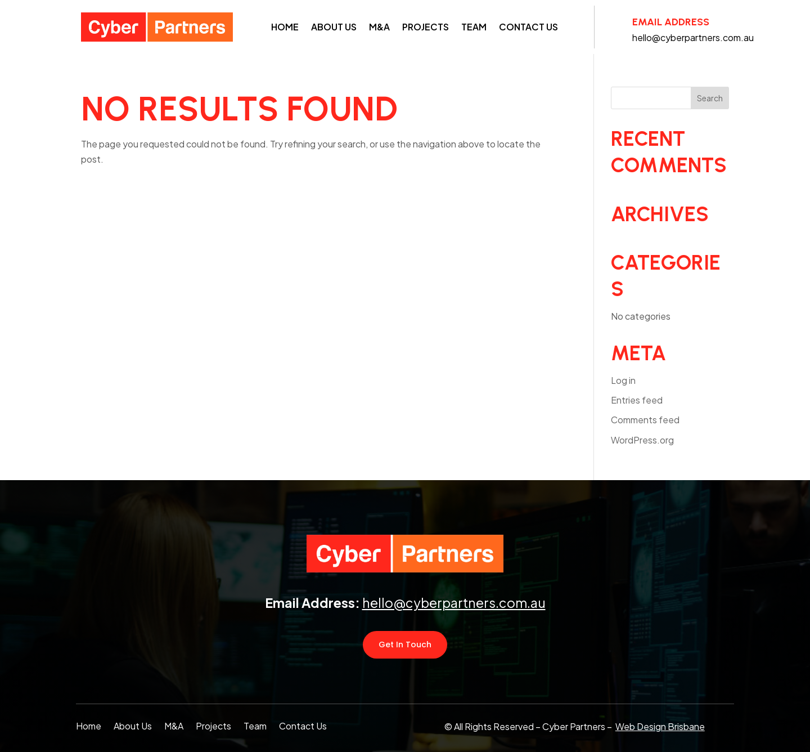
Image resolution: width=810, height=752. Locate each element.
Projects (425, 27)
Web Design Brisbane (660, 726)
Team (474, 27)
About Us (334, 27)
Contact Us (528, 27)
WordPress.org (642, 440)
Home (285, 27)
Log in (623, 380)
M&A (379, 27)
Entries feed (637, 400)
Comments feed (645, 420)
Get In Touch (405, 644)
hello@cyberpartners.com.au (454, 602)
